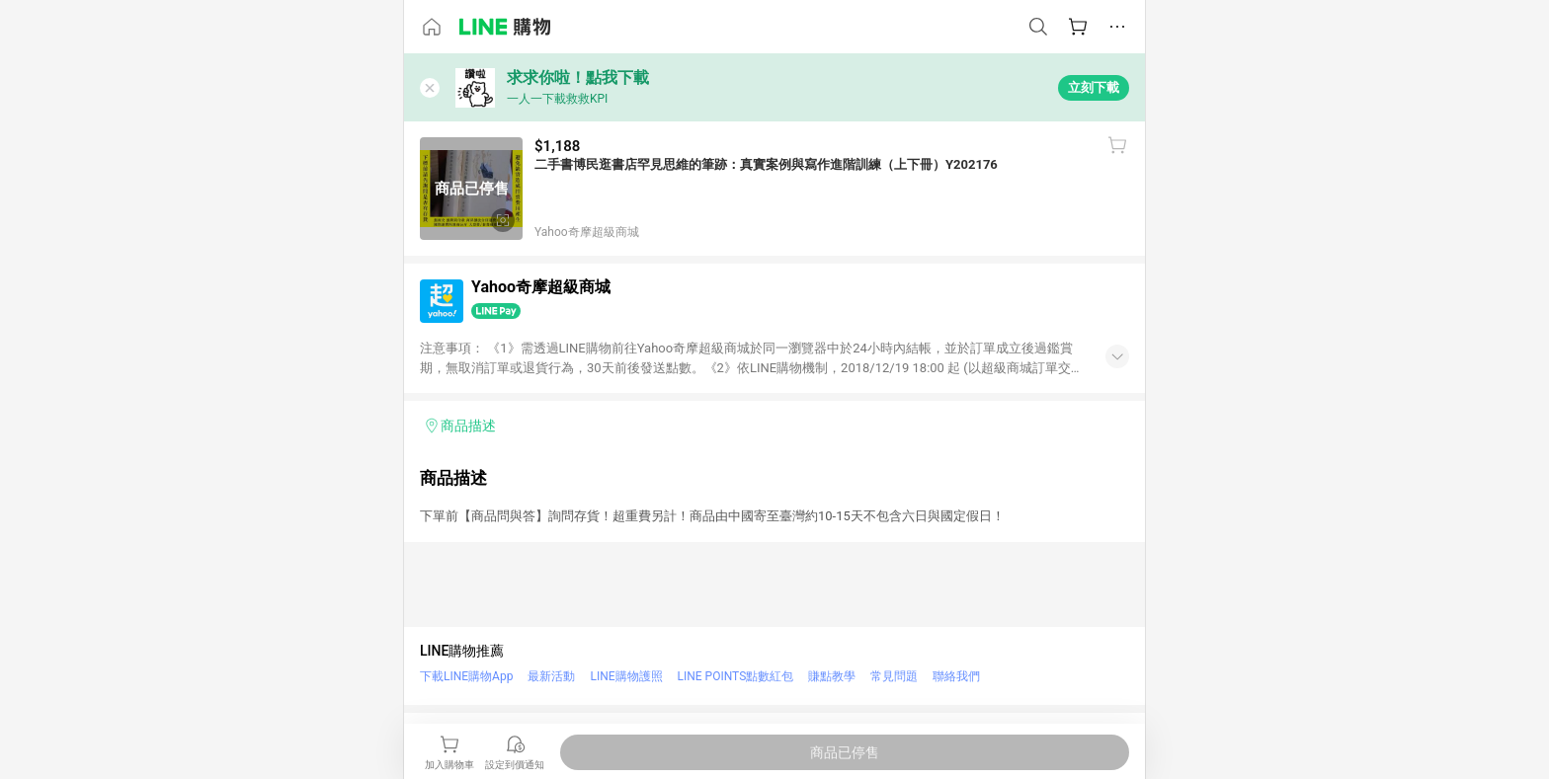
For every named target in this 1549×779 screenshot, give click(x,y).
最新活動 (551, 676)
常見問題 (894, 676)
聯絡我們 (956, 676)
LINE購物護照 (626, 676)
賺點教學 (832, 676)
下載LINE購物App (466, 676)
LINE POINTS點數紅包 (736, 676)
